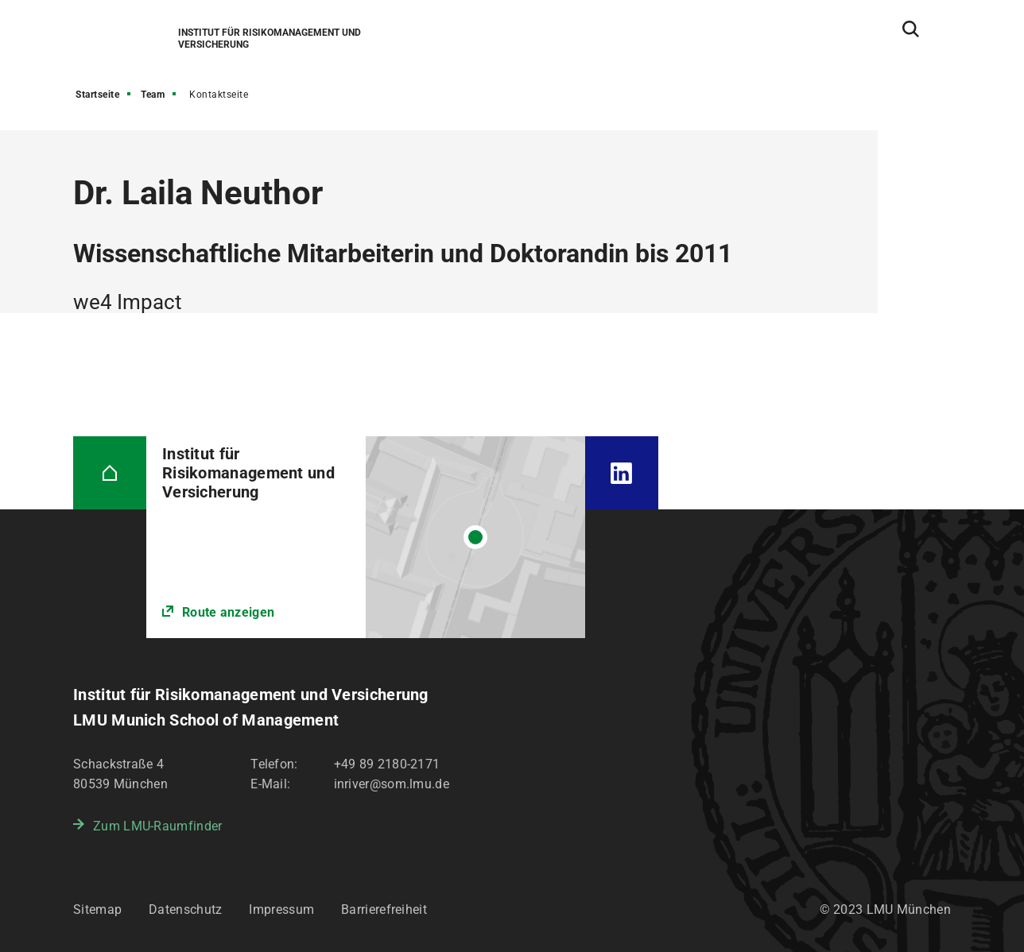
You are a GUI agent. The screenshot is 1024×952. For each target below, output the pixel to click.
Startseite (97, 94)
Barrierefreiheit (384, 909)
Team (153, 94)
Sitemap (97, 909)
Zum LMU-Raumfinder (157, 826)
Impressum (281, 909)
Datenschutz (185, 909)
